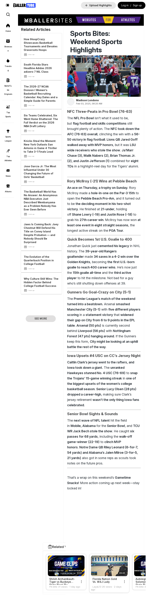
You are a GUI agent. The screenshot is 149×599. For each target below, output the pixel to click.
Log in (124, 5)
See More (40, 318)
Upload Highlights (98, 5)
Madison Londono (87, 100)
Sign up (137, 5)
